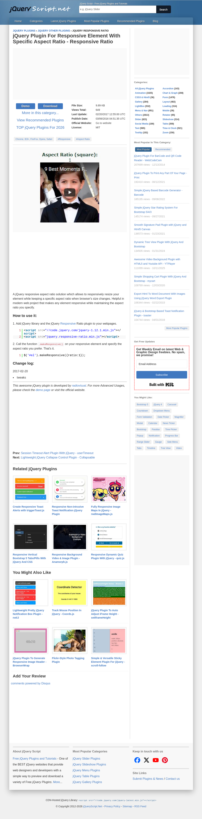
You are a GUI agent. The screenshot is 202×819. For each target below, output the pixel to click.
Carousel (171, 404)
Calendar (152, 423)
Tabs (139, 448)
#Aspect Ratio (83, 139)
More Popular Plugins (176, 328)
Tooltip (138, 132)
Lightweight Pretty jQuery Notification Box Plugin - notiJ (28, 614)
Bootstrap (141, 429)
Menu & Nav (141, 110)
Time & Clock (170, 128)
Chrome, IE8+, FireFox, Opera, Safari (34, 139)
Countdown (142, 411)
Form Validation (144, 417)
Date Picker (163, 417)
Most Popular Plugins (96, 21)
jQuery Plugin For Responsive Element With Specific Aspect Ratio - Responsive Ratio (66, 38)
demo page (43, 389)
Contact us (173, 778)
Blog (155, 21)
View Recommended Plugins (40, 120)
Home (18, 21)
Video (179, 448)
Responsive (68, 323)
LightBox (140, 106)
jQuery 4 (158, 404)
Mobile (166, 110)
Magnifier (179, 417)
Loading (167, 106)
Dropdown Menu (161, 411)
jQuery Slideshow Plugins (89, 764)
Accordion (168, 88)
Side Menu (172, 442)
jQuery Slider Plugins (86, 758)
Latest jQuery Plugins (63, 21)
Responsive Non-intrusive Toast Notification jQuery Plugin (68, 510)
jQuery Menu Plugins (86, 770)
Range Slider (143, 442)
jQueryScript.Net (92, 806)
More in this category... (40, 113)
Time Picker (171, 429)
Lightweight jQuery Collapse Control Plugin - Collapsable (58, 457)
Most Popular (143, 149)
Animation (140, 93)
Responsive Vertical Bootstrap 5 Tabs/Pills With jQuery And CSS (29, 558)
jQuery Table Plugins (86, 776)
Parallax (156, 429)
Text (137, 128)
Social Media (142, 124)
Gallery (139, 101)
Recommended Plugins (131, 21)
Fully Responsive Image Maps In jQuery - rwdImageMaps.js (106, 510)
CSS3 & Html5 (142, 97)
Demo (26, 106)
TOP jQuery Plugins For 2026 (40, 127)
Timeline (151, 448)
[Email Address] (161, 364)
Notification (154, 435)
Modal (140, 423)
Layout (166, 101)
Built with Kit (161, 384)
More (56, 781)
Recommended (162, 149)
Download (50, 106)
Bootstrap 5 (142, 404)
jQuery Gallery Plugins (87, 781)
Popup (140, 435)
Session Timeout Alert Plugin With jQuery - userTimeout (57, 452)
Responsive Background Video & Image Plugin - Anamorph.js (67, 558)
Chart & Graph (170, 93)
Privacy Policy (112, 806)
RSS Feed (140, 806)
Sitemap (127, 806)
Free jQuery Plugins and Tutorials (41, 7)
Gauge (158, 442)
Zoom (166, 132)
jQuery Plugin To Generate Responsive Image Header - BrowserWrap (30, 662)
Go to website (104, 123)
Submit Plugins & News (148, 778)
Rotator (167, 115)
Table (165, 124)
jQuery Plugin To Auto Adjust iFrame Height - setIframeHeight (105, 614)
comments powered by (30, 683)
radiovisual (79, 385)
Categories (36, 21)
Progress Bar (171, 435)
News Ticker (169, 423)
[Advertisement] (70, 74)
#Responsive (64, 139)
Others (138, 115)
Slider (138, 119)
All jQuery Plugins (144, 88)
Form (165, 97)
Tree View (166, 448)
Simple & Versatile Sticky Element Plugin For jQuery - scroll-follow (108, 662)
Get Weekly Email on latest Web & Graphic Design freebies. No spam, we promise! (160, 352)
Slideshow (168, 119)
